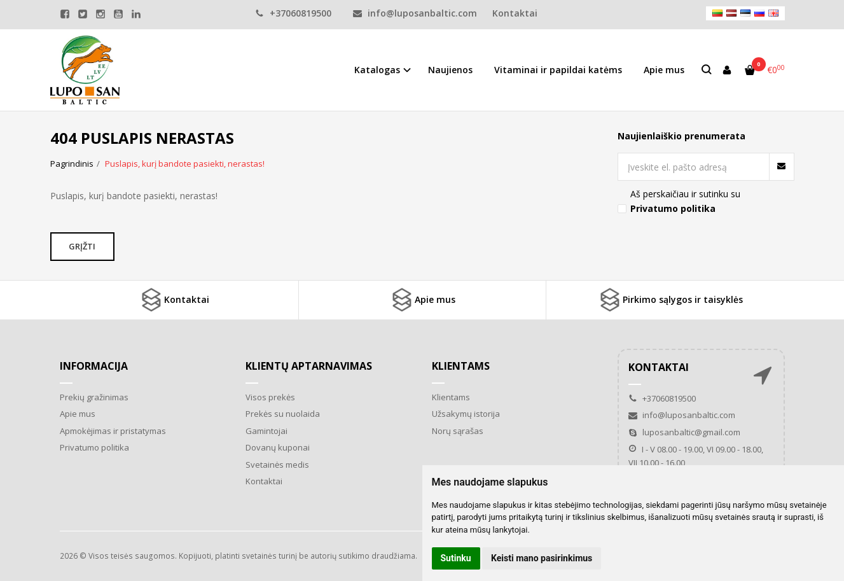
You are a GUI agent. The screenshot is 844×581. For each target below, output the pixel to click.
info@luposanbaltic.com (415, 13)
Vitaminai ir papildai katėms (558, 70)
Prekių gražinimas (94, 397)
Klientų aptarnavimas (309, 366)
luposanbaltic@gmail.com (684, 432)
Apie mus (664, 70)
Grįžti (84, 246)
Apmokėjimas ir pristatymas (113, 431)
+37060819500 (293, 13)
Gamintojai (266, 431)
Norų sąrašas (457, 431)
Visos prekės (270, 397)
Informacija (94, 366)
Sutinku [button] (456, 558)
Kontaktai (514, 13)
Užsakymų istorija (466, 413)
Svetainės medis (277, 464)
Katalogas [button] (377, 70)
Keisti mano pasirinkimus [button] (541, 558)
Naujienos (450, 70)
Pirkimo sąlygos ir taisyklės (670, 299)
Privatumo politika (94, 447)
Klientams (461, 366)
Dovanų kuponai (278, 447)
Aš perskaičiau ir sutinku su (685, 201)
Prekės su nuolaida (283, 413)
